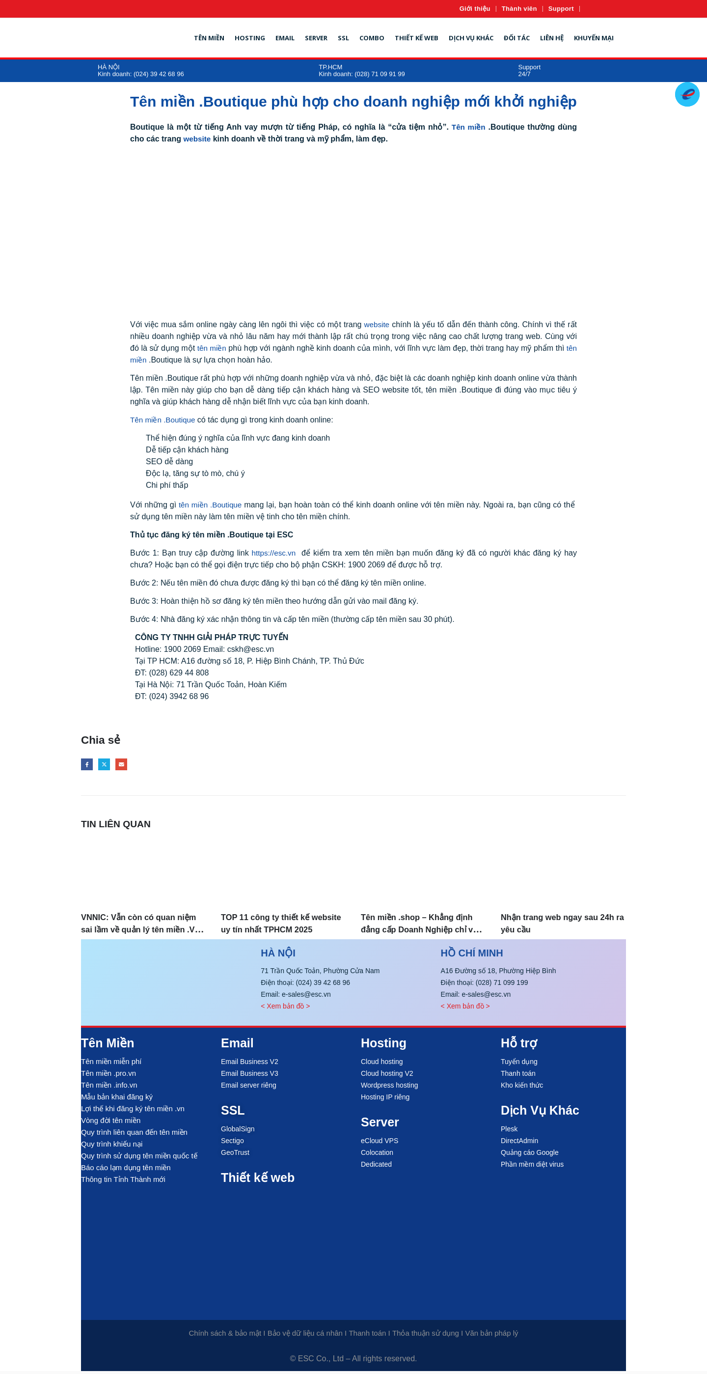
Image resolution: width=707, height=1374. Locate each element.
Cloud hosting (382, 1064)
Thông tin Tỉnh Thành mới (123, 1182)
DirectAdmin (519, 1144)
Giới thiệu (475, 8)
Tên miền (209, 37)
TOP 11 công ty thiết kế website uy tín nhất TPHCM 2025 (281, 932)
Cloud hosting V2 (387, 1076)
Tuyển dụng (519, 1064)
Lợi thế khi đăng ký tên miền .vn (133, 1111)
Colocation (377, 1155)
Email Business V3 (249, 1076)
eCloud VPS (379, 1144)
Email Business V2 (249, 1064)
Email (285, 37)
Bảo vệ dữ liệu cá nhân (305, 1336)
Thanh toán (518, 1076)
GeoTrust (235, 1155)
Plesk (509, 1132)
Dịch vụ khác (471, 37)
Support (561, 8)
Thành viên (519, 8)
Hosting (250, 37)
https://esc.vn (274, 553)
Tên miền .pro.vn (108, 1076)
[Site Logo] (113, 38)
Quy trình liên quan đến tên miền (134, 1135)
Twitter (108, 766)
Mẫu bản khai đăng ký (117, 1099)
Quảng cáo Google (530, 1155)
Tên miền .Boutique (164, 420)
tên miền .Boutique (210, 505)
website (197, 139)
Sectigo (232, 1144)
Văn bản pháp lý (491, 1336)
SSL (343, 37)
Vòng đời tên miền (110, 1123)
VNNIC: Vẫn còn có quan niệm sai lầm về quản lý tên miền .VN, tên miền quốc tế (142, 932)
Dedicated (376, 1167)
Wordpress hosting (389, 1088)
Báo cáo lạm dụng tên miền (126, 1170)
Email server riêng (248, 1088)
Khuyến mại (594, 37)
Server (316, 37)
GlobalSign (238, 1132)
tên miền (212, 348)
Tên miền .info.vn (109, 1088)
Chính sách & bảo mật (225, 1336)
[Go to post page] (143, 873)
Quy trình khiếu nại (111, 1147)
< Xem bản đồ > (285, 1009)
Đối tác (517, 37)
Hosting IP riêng (385, 1100)
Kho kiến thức (522, 1088)
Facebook (88, 766)
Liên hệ (552, 37)
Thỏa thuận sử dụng (425, 1336)
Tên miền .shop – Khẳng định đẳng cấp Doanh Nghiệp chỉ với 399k (415, 932)
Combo (371, 37)
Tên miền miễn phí (111, 1064)
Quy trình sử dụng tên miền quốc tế (139, 1158)
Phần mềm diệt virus (532, 1167)
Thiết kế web (416, 37)
